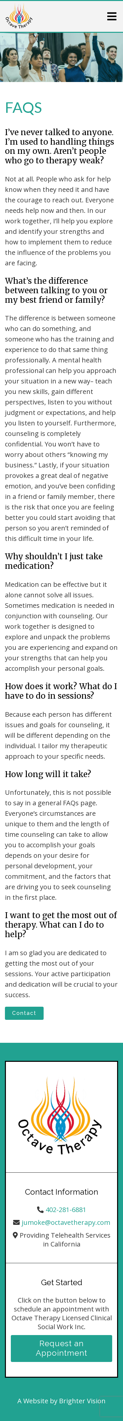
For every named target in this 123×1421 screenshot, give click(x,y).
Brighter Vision (82, 1400)
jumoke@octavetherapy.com (66, 1222)
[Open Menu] (111, 16)
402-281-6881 (66, 1209)
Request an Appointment (61, 1348)
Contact (24, 1013)
